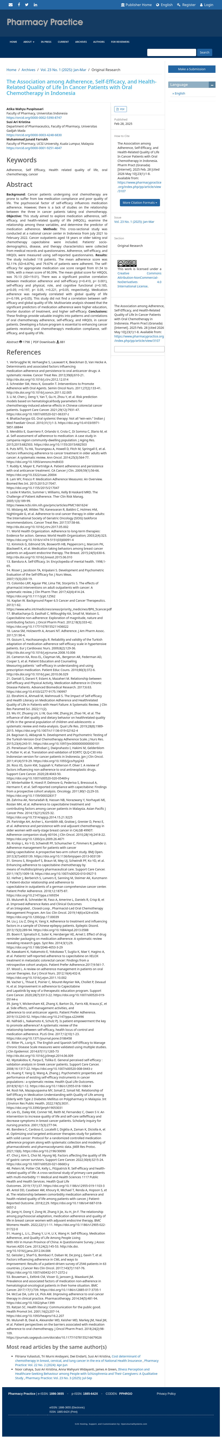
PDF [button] (121, 109)
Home (13, 41)
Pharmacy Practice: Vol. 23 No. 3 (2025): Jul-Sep (59, 1378)
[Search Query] (171, 52)
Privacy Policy (166, 1393)
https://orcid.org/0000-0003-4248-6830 (34, 135)
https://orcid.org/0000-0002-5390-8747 (34, 118)
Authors (98, 41)
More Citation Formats (140, 202)
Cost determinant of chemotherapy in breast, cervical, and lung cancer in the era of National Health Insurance (79, 1358)
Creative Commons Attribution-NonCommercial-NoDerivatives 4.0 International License (139, 279)
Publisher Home (136, 4)
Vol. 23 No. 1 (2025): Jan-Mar (63, 69)
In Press (46, 41)
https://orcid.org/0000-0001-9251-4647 (34, 148)
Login (206, 4)
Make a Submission (192, 69)
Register (186, 4)
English (164, 4)
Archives (81, 41)
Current (63, 41)
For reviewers (120, 41)
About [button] (28, 41)
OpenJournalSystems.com (134, 1424)
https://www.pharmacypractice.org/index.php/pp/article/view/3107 (139, 186)
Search (204, 52)
